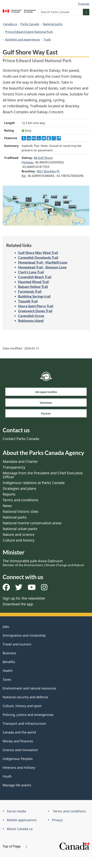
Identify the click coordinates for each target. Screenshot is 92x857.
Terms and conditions (20, 500)
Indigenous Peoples (18, 759)
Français (83, 4)
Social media (16, 811)
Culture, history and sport (22, 706)
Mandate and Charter (20, 461)
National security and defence (25, 697)
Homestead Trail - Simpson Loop (42, 267)
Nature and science (18, 534)
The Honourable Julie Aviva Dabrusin (43, 562)
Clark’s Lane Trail (31, 272)
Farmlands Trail (29, 291)
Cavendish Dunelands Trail (38, 257)
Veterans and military (19, 767)
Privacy (57, 820)
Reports (9, 494)
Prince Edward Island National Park (29, 32)
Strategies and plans (19, 488)
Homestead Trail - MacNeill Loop (42, 262)
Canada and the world (19, 732)
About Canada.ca (20, 829)
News (7, 505)
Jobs (6, 626)
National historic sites (20, 511)
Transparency (14, 467)
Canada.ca (10, 24)
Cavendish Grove (31, 316)
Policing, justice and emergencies (28, 714)
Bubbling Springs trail (34, 296)
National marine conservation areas (32, 523)
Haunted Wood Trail (33, 282)
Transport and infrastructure (24, 723)
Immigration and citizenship (24, 635)
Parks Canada (30, 24)
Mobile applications (22, 820)
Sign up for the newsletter (24, 598)
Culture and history (18, 540)
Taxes (7, 679)
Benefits (9, 662)
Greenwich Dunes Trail (35, 311)
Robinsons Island (31, 320)
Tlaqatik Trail (28, 301)
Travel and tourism (17, 644)
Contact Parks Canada (21, 438)
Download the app (18, 604)
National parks (53, 24)
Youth (7, 776)
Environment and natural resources (29, 688)
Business (9, 653)
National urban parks (20, 528)
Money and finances (18, 741)
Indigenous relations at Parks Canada (33, 482)
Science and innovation (20, 750)
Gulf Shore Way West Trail (38, 253)
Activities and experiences (22, 40)
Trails (47, 40)
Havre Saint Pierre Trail (35, 306)
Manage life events (17, 785)
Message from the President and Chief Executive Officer (43, 475)
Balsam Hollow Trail (33, 287)
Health (8, 670)
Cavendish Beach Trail (34, 277)
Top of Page (15, 846)
